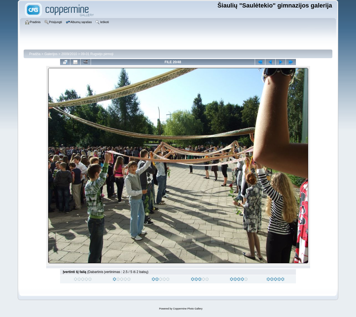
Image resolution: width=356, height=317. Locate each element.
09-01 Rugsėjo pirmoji (97, 54)
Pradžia (35, 54)
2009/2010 (69, 54)
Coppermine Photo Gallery (187, 308)
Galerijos (50, 54)
